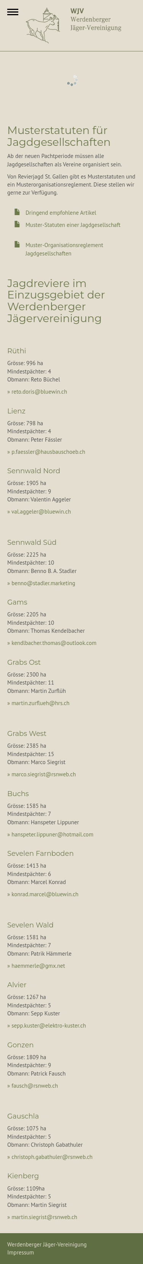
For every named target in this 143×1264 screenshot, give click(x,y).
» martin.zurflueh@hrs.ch (38, 703)
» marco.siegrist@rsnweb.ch (41, 774)
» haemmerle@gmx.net (36, 965)
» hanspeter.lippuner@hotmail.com (50, 834)
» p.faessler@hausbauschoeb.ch (46, 451)
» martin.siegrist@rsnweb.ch (42, 1217)
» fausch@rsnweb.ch (32, 1085)
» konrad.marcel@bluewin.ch (43, 894)
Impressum (20, 1252)
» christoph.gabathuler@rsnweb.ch (50, 1156)
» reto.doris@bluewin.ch (37, 391)
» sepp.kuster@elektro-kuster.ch (46, 1025)
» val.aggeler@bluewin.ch (39, 511)
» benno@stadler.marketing (41, 583)
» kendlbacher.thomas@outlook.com (51, 642)
